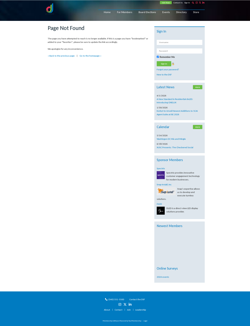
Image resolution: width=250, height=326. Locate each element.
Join (129, 309)
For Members (124, 12)
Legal (145, 321)
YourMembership (135, 321)
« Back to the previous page (61, 55)
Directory (181, 12)
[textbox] (192, 2)
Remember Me (167, 57)
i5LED (159, 204)
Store (196, 12)
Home (107, 12)
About (107, 309)
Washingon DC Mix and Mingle (171, 139)
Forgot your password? (168, 69)
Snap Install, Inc (164, 184)
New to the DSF (164, 74)
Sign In (187, 2)
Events (166, 12)
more (197, 87)
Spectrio (161, 168)
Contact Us (178, 2)
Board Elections (147, 12)
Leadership (140, 309)
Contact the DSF (137, 299)
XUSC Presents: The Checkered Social (175, 147)
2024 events (163, 276)
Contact (118, 309)
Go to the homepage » (90, 55)
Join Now (166, 2)
